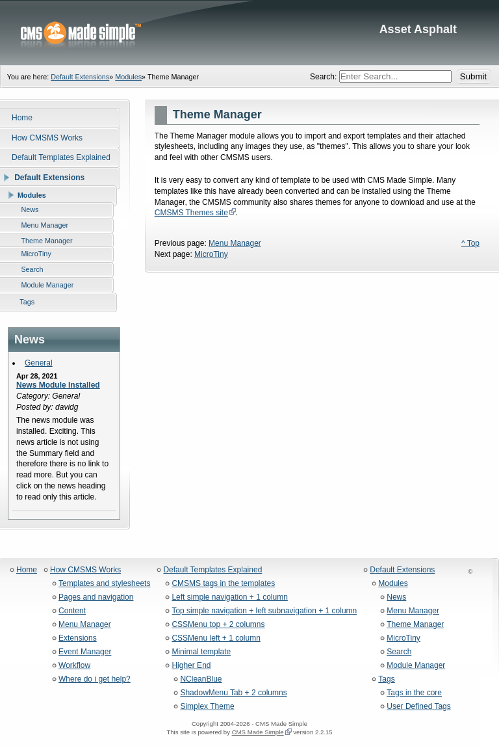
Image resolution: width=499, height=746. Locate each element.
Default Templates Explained (212, 570)
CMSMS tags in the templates (223, 583)
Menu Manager (235, 243)
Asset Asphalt (249, 32)
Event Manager (84, 652)
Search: (324, 76)
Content (72, 611)
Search (399, 652)
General (39, 362)
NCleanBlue (201, 679)
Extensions (77, 638)
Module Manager (416, 665)
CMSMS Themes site (191, 212)
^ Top (470, 243)
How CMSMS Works (85, 570)
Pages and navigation (95, 597)
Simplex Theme (207, 706)
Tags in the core (414, 693)
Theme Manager (415, 624)
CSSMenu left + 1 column (216, 638)
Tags (386, 679)
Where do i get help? (94, 679)
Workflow (74, 665)
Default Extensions (80, 77)
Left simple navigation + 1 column (229, 597)
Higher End (191, 665)
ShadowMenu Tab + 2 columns (233, 693)
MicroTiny (211, 254)
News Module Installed (58, 385)
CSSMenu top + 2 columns (218, 624)
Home (26, 570)
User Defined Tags (419, 706)
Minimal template (201, 652)
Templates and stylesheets (104, 583)
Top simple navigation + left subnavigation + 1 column (264, 611)
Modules (128, 77)
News (396, 597)
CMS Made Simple (258, 732)
